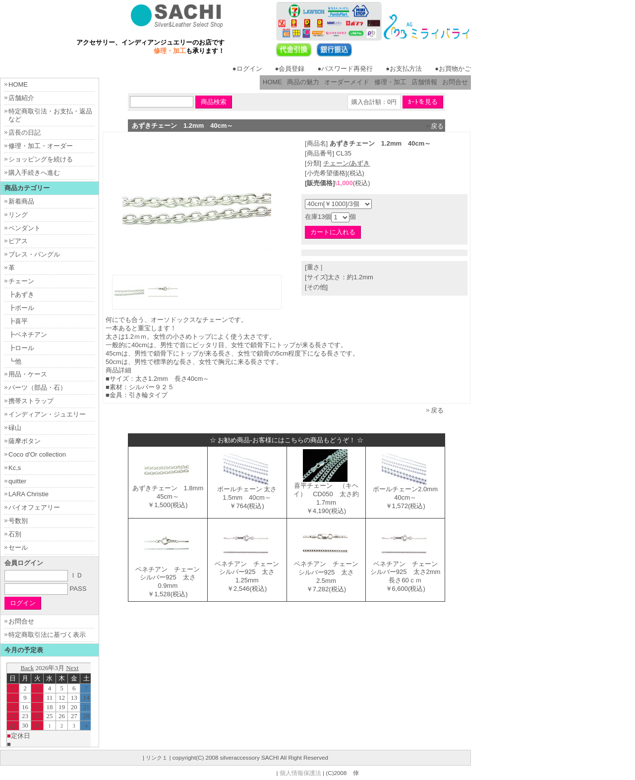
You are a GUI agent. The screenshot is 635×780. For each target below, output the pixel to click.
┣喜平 (18, 321)
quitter (17, 481)
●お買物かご (453, 68)
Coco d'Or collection (37, 454)
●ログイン (247, 68)
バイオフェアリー (34, 507)
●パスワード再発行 (345, 68)
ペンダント (24, 228)
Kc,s (14, 467)
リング (18, 214)
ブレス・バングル (34, 254)
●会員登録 (290, 68)
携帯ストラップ (31, 401)
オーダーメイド (346, 82)
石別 (14, 534)
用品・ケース (27, 374)
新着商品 (21, 201)
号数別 (18, 520)
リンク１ (157, 758)
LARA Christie (28, 494)
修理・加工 (390, 82)
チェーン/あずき (346, 163)
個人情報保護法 (300, 773)
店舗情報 (424, 82)
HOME (272, 82)
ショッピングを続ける (40, 159)
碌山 (14, 427)
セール (18, 547)
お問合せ (455, 82)
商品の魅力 (303, 82)
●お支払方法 (404, 68)
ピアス (18, 241)
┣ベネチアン (27, 334)
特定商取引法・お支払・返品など (50, 115)
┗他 (14, 361)
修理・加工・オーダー (40, 146)
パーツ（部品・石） (37, 387)
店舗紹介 (21, 98)
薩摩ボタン (24, 441)
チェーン (21, 281)
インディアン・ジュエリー (47, 414)
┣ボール (21, 308)
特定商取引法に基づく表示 (47, 634)
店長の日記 (24, 132)
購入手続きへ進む (34, 172)
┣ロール (21, 348)
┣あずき (21, 294)
